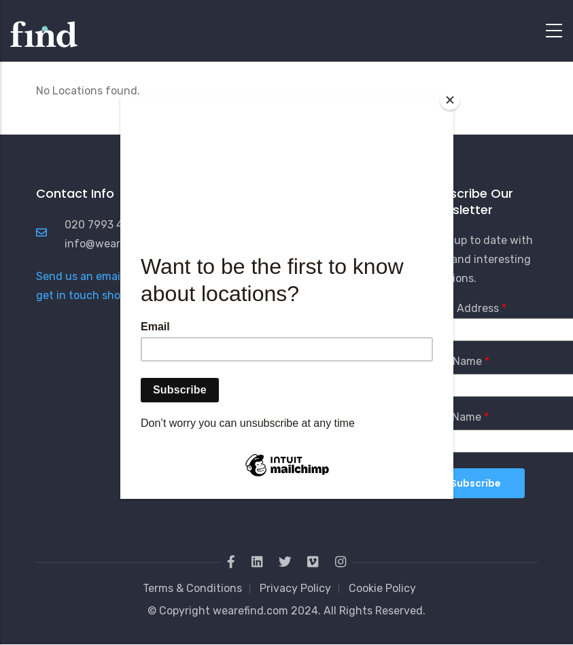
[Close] (450, 100)
